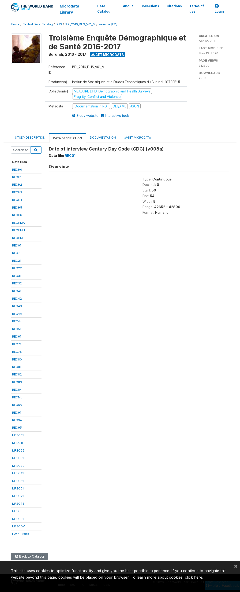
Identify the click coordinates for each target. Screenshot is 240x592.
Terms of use (196, 8)
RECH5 (17, 207)
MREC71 (18, 496)
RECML (17, 397)
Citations (174, 6)
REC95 (17, 427)
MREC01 (18, 435)
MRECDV (18, 526)
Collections (149, 6)
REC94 (17, 420)
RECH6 (17, 215)
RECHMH (18, 230)
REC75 (17, 351)
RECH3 (17, 192)
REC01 (16, 245)
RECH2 (17, 184)
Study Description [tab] (30, 137)
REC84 (17, 389)
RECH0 (17, 169)
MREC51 (18, 481)
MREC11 (17, 443)
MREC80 (18, 511)
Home (15, 24)
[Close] (236, 566)
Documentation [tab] (103, 137)
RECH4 (17, 200)
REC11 (16, 253)
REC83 (17, 382)
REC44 (17, 321)
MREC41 (18, 473)
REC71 (16, 344)
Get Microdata (107, 55)
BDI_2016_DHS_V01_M (80, 24)
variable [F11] (107, 24)
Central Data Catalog (37, 24)
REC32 (17, 283)
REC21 (16, 260)
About (128, 6)
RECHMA (18, 222)
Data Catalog (103, 8)
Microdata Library (69, 9)
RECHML (18, 238)
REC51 (16, 329)
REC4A (17, 314)
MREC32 (18, 465)
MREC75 (18, 503)
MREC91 (18, 519)
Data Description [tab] (67, 138)
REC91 (16, 412)
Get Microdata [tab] (137, 137)
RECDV (17, 405)
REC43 (17, 306)
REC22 (17, 268)
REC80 (17, 359)
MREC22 (18, 450)
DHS (59, 24)
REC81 (16, 367)
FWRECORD (20, 534)
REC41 (16, 291)
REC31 (16, 276)
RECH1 (16, 177)
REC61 (16, 336)
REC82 (17, 374)
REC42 (17, 298)
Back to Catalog (29, 556)
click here (193, 577)
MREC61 (18, 488)
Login (219, 8)
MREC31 (18, 458)
